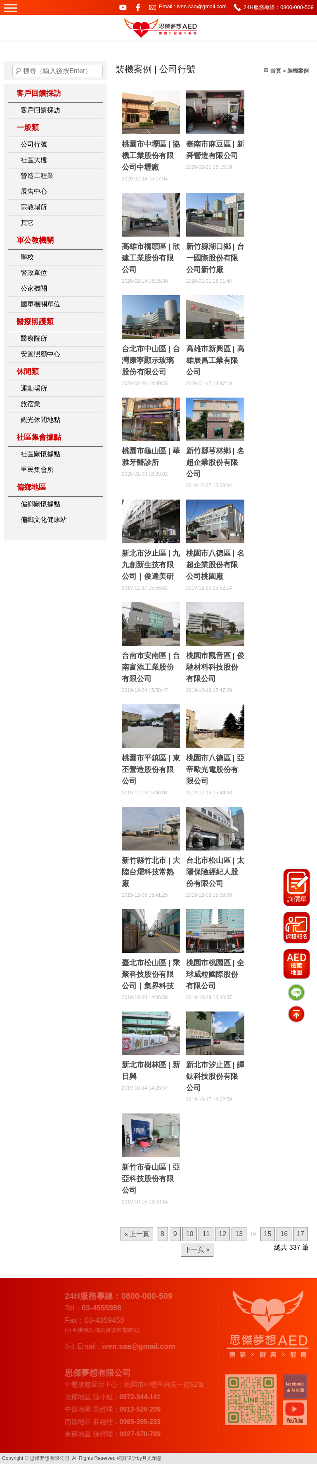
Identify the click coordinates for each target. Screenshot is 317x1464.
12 (222, 1233)
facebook (138, 7)
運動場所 (34, 388)
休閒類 (28, 371)
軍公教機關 (35, 240)
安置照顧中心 (40, 354)
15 (268, 1233)
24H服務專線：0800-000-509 (279, 7)
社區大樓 (34, 159)
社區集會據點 (39, 437)
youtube (123, 7)
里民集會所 (37, 469)
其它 (27, 222)
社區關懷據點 (40, 453)
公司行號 (34, 144)
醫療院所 (34, 338)
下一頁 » (197, 1249)
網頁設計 (127, 1458)
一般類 (28, 127)
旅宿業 (30, 403)
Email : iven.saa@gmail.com (193, 6)
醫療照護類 (35, 321)
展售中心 (34, 191)
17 (300, 1233)
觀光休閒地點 (40, 419)
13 (239, 1233)
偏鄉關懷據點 (40, 503)
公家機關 (34, 288)
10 (190, 1233)
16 (284, 1233)
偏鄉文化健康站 (44, 519)
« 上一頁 (136, 1233)
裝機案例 (298, 71)
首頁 (275, 71)
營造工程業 (37, 175)
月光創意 (152, 1458)
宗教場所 (34, 207)
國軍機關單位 (40, 304)
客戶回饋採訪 (39, 93)
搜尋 (18, 71)
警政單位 (34, 272)
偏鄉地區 (31, 487)
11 (206, 1233)
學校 (27, 257)
